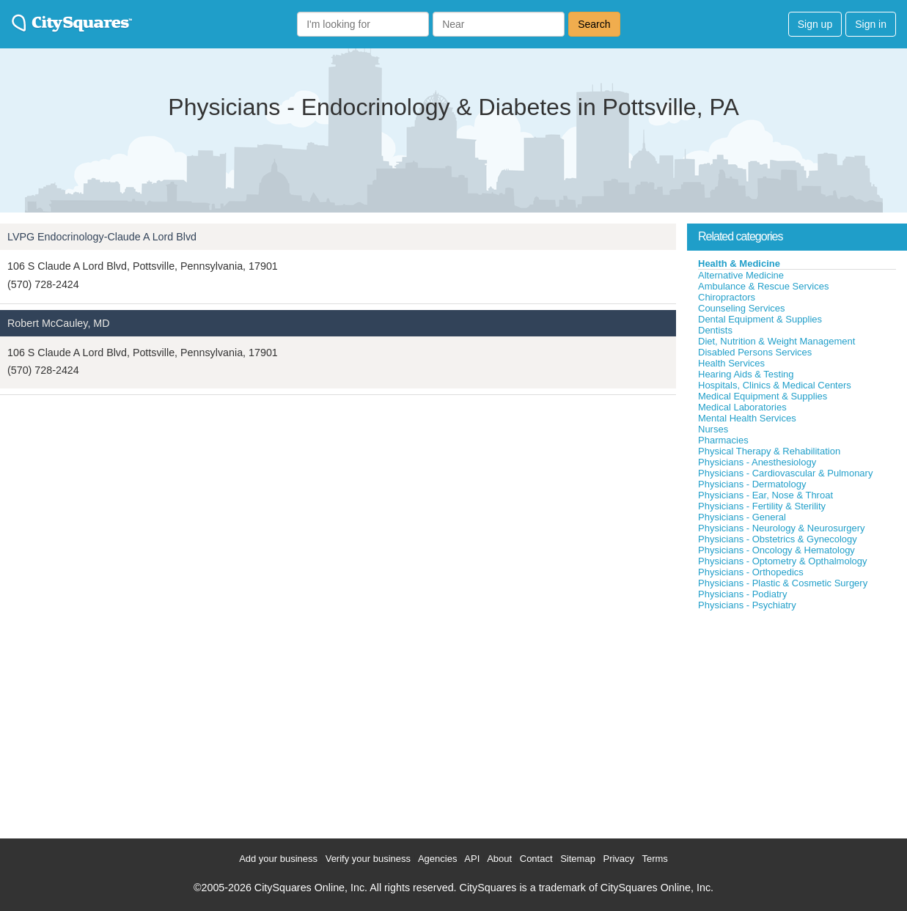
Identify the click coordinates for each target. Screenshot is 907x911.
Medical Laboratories (742, 407)
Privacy (618, 858)
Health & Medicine (739, 263)
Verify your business (368, 858)
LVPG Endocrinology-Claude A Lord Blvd (102, 237)
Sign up (815, 24)
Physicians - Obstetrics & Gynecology (777, 539)
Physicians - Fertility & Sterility (762, 506)
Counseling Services (741, 308)
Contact (536, 858)
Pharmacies (723, 440)
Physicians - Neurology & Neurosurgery (781, 528)
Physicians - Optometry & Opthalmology (782, 561)
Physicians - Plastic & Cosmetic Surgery (782, 583)
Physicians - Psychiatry (747, 605)
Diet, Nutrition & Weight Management (776, 341)
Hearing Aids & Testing (746, 374)
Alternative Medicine (741, 275)
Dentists (715, 330)
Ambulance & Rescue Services (763, 286)
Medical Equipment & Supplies (762, 396)
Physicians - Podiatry (742, 594)
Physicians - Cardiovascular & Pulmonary (785, 473)
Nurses (713, 429)
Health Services (731, 363)
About (499, 858)
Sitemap (577, 858)
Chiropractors (726, 297)
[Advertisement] (797, 721)
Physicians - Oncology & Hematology (776, 550)
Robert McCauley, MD (58, 323)
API (472, 858)
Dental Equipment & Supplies (760, 319)
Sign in (870, 24)
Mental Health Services (747, 418)
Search (594, 24)
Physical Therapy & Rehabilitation (769, 451)
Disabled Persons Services (755, 352)
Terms (654, 858)
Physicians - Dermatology (752, 484)
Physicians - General (742, 517)
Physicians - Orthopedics (751, 572)
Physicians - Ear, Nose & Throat (765, 495)
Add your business (278, 858)
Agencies (437, 858)
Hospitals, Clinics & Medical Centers (774, 385)
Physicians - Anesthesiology (757, 462)
